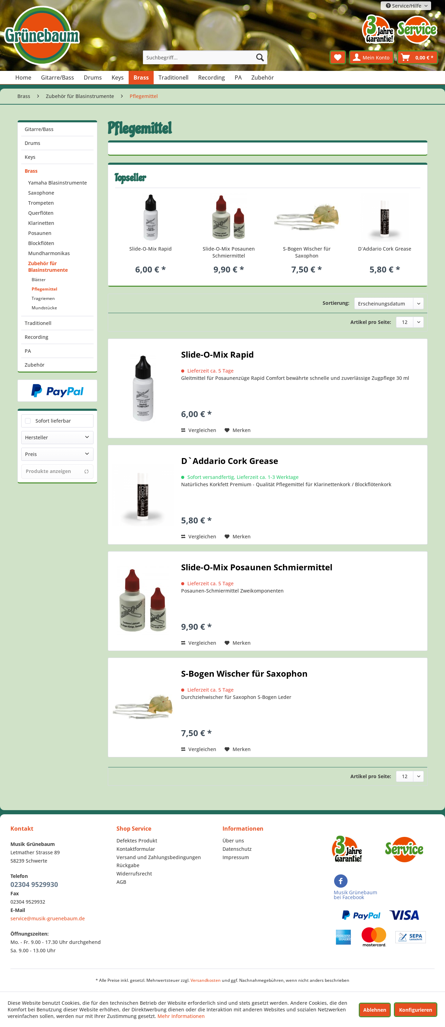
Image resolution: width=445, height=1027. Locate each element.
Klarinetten (41, 223)
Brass (31, 171)
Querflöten (41, 213)
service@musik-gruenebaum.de (47, 918)
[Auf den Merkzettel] (238, 430)
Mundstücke (44, 308)
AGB (121, 882)
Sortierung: (336, 303)
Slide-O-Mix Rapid (150, 248)
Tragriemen (43, 298)
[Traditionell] (173, 77)
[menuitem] (205, 57)
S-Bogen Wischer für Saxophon (307, 252)
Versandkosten (206, 980)
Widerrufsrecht (134, 873)
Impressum (235, 857)
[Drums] (93, 77)
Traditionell (38, 323)
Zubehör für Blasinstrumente (48, 266)
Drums (32, 143)
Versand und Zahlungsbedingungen (158, 857)
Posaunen (39, 233)
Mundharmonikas (49, 253)
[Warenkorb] (417, 57)
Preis (31, 454)
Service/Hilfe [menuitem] (404, 5)
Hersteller (36, 437)
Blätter (39, 280)
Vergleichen (198, 430)
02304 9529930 (34, 884)
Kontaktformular (135, 849)
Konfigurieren (415, 1009)
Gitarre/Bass (39, 129)
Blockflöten (41, 243)
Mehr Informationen (181, 1016)
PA (28, 351)
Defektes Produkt (136, 840)
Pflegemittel (44, 289)
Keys (30, 157)
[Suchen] (260, 57)
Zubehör (34, 364)
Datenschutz (237, 849)
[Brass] (141, 77)
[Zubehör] (262, 77)
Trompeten (41, 202)
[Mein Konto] (371, 57)
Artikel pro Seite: (370, 322)
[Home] (23, 77)
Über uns (233, 840)
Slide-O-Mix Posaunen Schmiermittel (229, 252)
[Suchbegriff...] (205, 57)
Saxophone (41, 192)
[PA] (238, 77)
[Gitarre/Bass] (57, 77)
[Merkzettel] (338, 57)
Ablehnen (374, 1009)
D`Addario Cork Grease (384, 248)
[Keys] (118, 77)
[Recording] (211, 77)
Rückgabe (127, 865)
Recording (36, 337)
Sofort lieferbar (53, 420)
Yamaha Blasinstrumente (57, 182)
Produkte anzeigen (57, 471)
